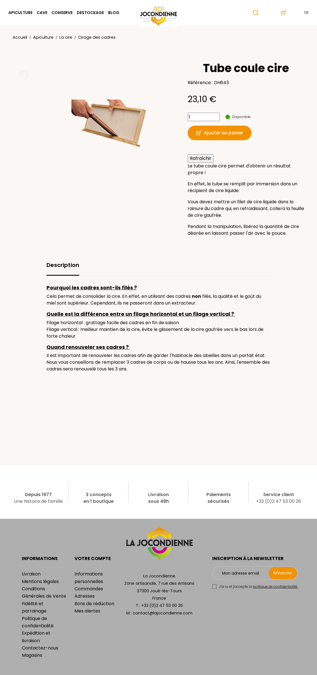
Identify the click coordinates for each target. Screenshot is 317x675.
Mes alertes (87, 611)
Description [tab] (62, 265)
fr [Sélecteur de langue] (302, 12)
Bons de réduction (94, 603)
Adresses (84, 596)
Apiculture (20, 12)
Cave (42, 12)
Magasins (32, 655)
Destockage (90, 12)
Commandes (88, 589)
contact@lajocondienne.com (162, 613)
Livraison (31, 574)
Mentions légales (40, 581)
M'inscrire (283, 573)
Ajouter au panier (219, 133)
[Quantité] (204, 117)
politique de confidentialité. (275, 586)
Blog (113, 12)
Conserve (62, 12)
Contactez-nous (40, 648)
